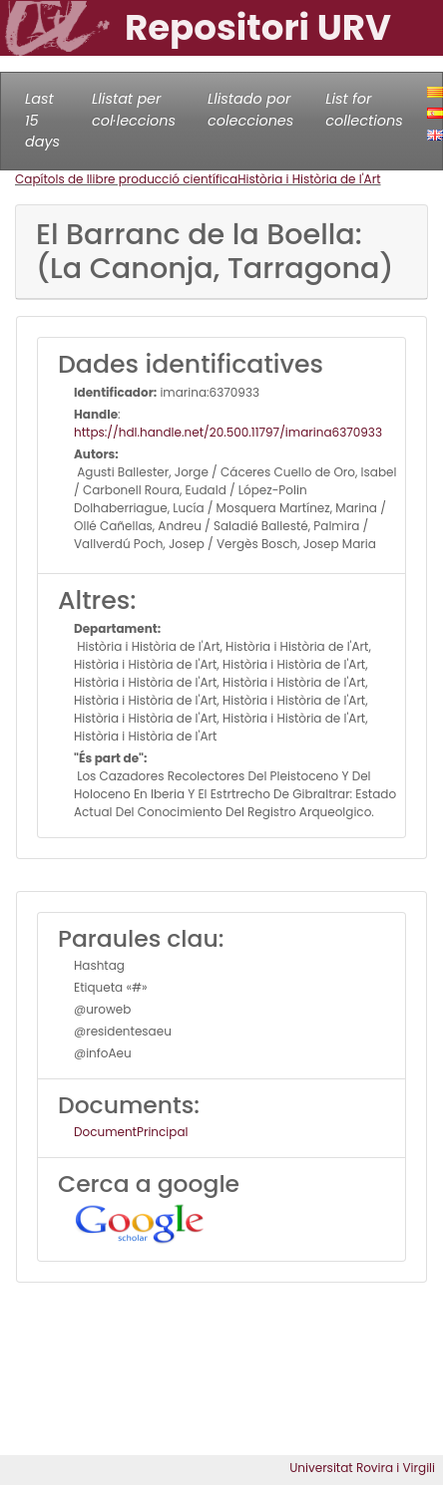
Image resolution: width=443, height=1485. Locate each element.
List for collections (363, 110)
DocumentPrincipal (131, 1131)
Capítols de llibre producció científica (126, 178)
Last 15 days (42, 120)
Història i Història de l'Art (308, 178)
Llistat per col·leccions (134, 110)
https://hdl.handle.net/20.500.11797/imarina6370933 (228, 432)
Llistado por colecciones (250, 110)
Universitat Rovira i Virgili (362, 1467)
